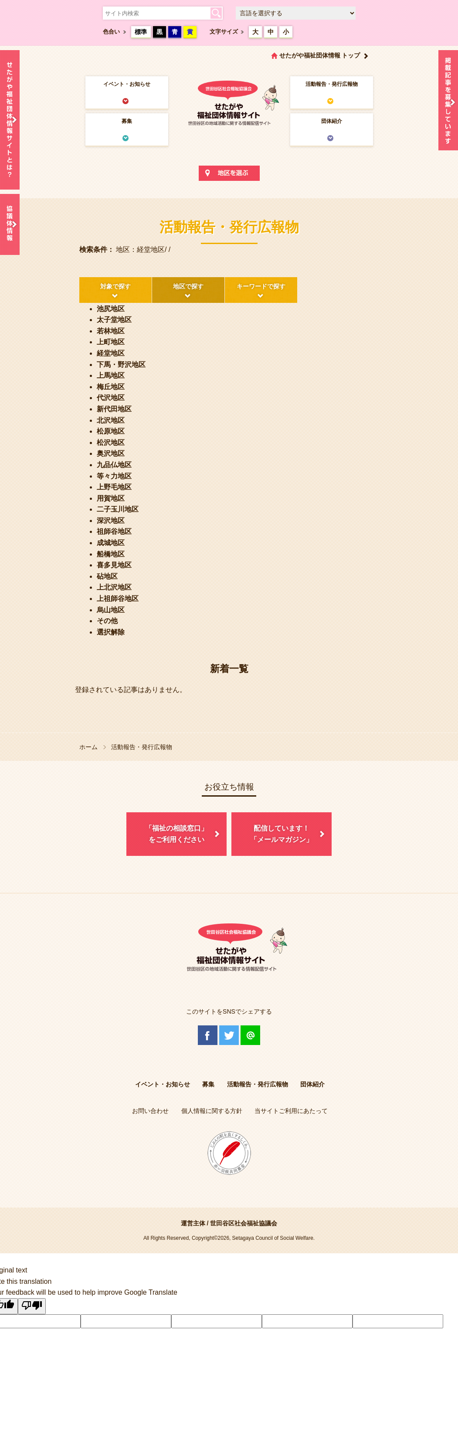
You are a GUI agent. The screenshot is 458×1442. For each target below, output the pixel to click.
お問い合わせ (150, 1110)
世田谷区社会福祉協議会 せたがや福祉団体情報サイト (229, 102)
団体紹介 (331, 121)
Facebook (207, 1035)
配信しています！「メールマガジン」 (281, 833)
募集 (127, 121)
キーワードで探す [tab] (261, 286)
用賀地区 (111, 498)
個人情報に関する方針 (211, 1110)
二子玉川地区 (118, 509)
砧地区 (107, 576)
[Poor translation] (32, 1306)
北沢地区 (111, 420)
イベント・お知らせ (126, 84)
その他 (107, 620)
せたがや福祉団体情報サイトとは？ (10, 120)
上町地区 (111, 342)
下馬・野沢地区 (121, 364)
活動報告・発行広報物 (331, 84)
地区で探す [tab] (188, 286)
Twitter (229, 1035)
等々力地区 (114, 476)
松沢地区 (111, 442)
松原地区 (111, 431)
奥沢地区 (111, 453)
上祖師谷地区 (118, 598)
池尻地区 (111, 308)
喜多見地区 (114, 565)
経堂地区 (111, 353)
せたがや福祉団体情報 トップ (319, 55)
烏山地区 (111, 610)
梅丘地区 (111, 386)
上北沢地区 (114, 587)
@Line (250, 1035)
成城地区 (111, 542)
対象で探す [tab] (115, 286)
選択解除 (111, 632)
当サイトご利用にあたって (291, 1110)
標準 (141, 31)
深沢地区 (111, 520)
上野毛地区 (114, 487)
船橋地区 (111, 554)
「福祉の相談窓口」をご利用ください (176, 833)
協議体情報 (10, 224)
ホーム (88, 747)
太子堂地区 (114, 319)
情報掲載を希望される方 (448, 102)
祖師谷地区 (114, 531)
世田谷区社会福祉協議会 (243, 1223)
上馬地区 (111, 375)
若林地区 (111, 331)
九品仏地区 (114, 464)
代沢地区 (111, 397)
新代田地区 (114, 409)
